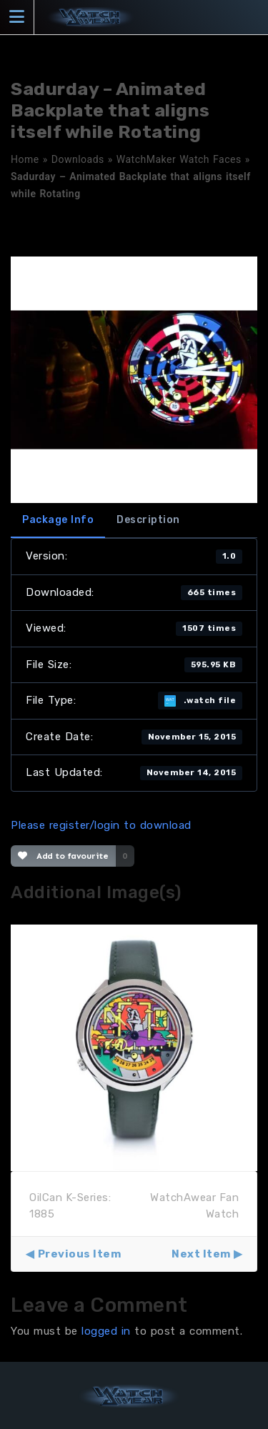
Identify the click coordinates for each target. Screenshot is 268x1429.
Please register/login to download (101, 825)
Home (25, 159)
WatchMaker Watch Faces (179, 159)
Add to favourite (63, 856)
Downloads (77, 159)
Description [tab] (148, 520)
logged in (106, 1331)
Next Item (201, 1254)
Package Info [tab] (58, 520)
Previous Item (79, 1254)
